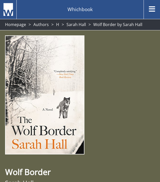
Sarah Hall (76, 24)
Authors (41, 24)
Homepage (15, 24)
